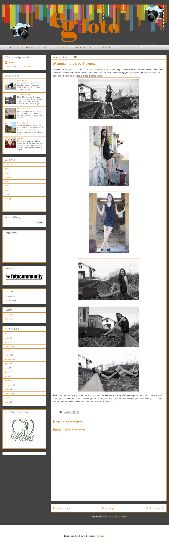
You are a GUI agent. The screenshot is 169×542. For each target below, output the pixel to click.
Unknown (11, 62)
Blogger (101, 536)
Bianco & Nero (38, 47)
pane (6, 203)
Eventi (63, 47)
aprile (7, 368)
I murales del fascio (24, 109)
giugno (7, 402)
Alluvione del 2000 (24, 95)
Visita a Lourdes (23, 123)
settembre (8, 346)
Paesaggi (83, 47)
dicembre (8, 381)
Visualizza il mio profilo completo (17, 66)
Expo (7, 186)
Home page (108, 508)
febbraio (8, 355)
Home (13, 47)
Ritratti (105, 47)
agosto (7, 351)
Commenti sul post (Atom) (113, 516)
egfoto (7, 173)
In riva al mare (22, 80)
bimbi (7, 169)
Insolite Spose (22, 138)
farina (7, 190)
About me (8, 319)
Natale (7, 194)
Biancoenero (9, 164)
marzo (7, 333)
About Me (126, 47)
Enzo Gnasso (10, 296)
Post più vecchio (155, 508)
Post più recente (61, 508)
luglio (7, 338)
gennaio (8, 376)
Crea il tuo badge (11, 301)
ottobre (7, 389)
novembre (8, 359)
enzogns (8, 177)
